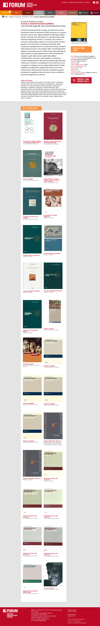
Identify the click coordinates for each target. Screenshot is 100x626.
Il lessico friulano (28, 179)
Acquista (83, 13)
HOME (6, 17)
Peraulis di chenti (28, 364)
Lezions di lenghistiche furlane (53, 291)
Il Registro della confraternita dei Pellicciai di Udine (52, 142)
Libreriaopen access (39, 12)
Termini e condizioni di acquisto (77, 623)
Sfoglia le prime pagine (79, 49)
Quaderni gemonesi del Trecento (51, 479)
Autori (28, 13)
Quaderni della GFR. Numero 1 (53, 441)
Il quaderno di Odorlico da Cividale (30, 217)
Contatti (87, 2)
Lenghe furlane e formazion (31, 255)
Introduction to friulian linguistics (50, 216)
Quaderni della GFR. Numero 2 (32, 478)
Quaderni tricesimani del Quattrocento (30, 591)
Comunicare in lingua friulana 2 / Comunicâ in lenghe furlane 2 (32, 142)
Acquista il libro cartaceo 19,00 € (83, 80)
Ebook (50, 13)
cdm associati (72, 611)
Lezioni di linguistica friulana (52, 253)
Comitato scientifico (76, 2)
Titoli (16, 13)
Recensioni (72, 13)
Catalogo (5, 13)
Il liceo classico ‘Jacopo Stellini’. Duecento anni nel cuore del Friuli (52, 180)
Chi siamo (64, 2)
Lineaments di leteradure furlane (30, 331)
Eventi (61, 13)
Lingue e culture (49, 328)
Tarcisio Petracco (49, 588)
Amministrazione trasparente (76, 619)
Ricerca (94, 13)
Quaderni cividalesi (49, 366)
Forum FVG (18, 17)
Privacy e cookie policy (74, 621)
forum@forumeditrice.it (42, 617)
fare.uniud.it (34, 611)
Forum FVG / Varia (27, 17)
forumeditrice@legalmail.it (41, 619)
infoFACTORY (71, 616)
